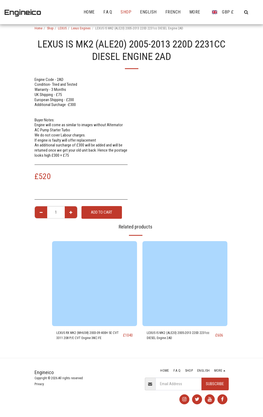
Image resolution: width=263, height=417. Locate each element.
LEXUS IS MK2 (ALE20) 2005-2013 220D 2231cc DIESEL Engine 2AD (177, 336)
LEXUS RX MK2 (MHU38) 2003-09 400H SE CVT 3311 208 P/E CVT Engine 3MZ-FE (89, 336)
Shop (50, 28)
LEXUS (62, 28)
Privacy (39, 384)
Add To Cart (101, 212)
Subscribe (215, 383)
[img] (94, 283)
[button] (246, 12)
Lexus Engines (81, 28)
